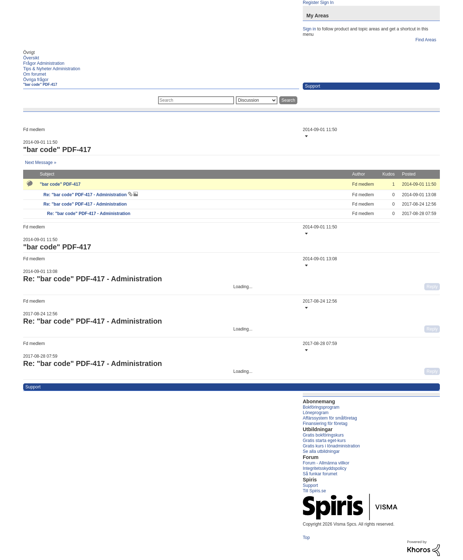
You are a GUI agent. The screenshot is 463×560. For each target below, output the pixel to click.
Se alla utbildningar (321, 451)
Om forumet (34, 74)
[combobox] (196, 100)
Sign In (327, 2)
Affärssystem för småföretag (330, 418)
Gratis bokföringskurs (323, 435)
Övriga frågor (35, 79)
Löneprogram (315, 412)
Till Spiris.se (314, 490)
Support (310, 485)
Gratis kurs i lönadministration (331, 446)
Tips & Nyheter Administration (51, 68)
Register (311, 2)
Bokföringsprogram (321, 407)
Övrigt (29, 52)
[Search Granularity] (256, 100)
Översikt (31, 57)
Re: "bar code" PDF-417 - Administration (85, 194)
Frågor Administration (43, 63)
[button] (306, 136)
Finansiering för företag (325, 423)
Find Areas (426, 39)
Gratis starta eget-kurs (324, 440)
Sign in (309, 28)
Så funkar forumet (320, 473)
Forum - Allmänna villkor (326, 463)
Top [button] (306, 537)
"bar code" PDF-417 (40, 85)
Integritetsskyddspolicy (325, 468)
